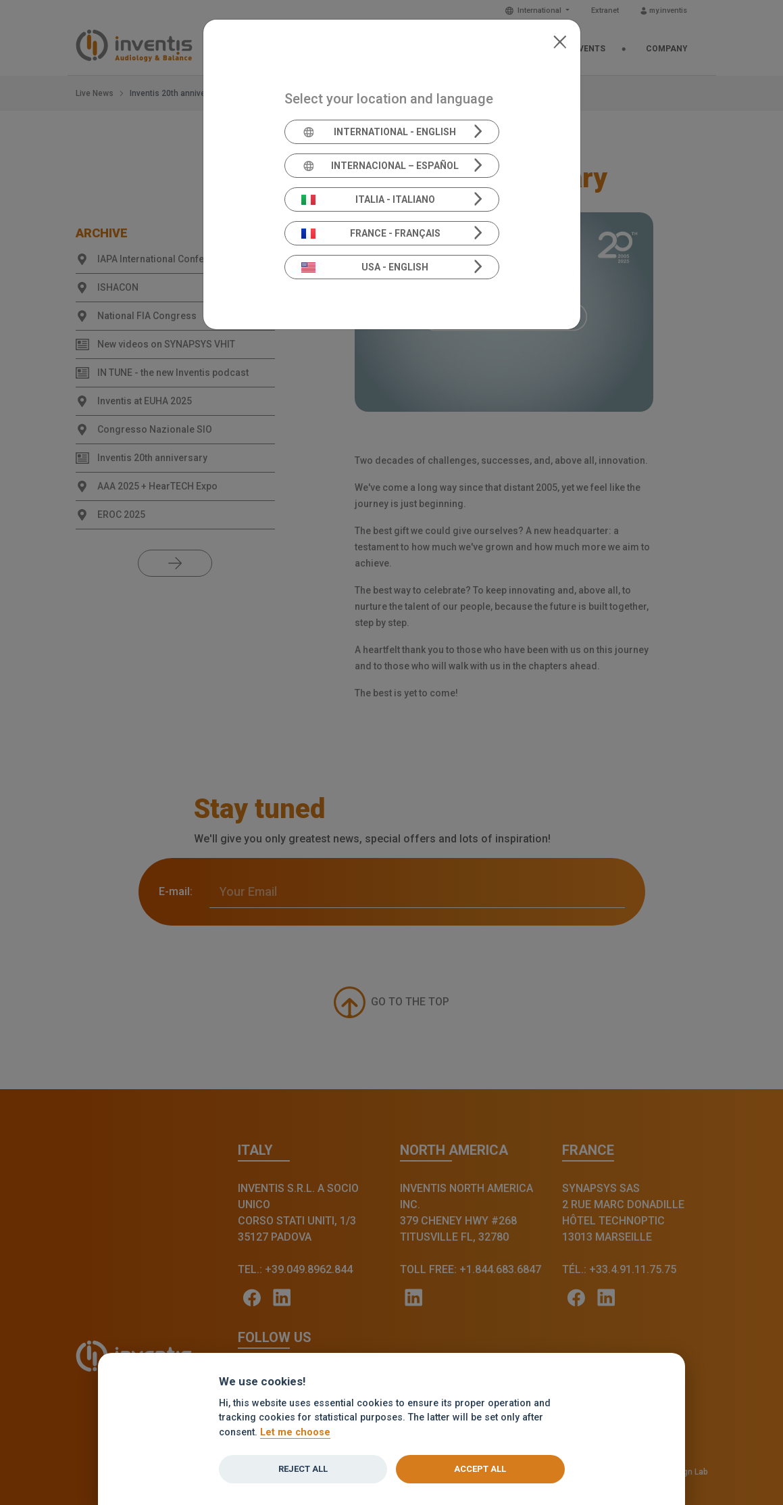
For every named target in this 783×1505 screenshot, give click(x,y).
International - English (378, 131)
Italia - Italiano (368, 199)
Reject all (303, 1469)
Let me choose (295, 1432)
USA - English (364, 267)
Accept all (480, 1469)
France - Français (370, 233)
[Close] (559, 40)
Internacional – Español (380, 165)
